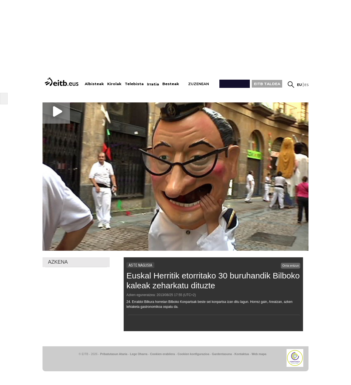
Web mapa (258, 354)
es (306, 85)
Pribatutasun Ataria (113, 354)
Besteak (170, 84)
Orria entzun (290, 265)
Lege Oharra (139, 354)
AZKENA (58, 262)
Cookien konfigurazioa (193, 354)
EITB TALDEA (267, 84)
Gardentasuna (222, 354)
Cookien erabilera (162, 354)
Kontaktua (241, 354)
